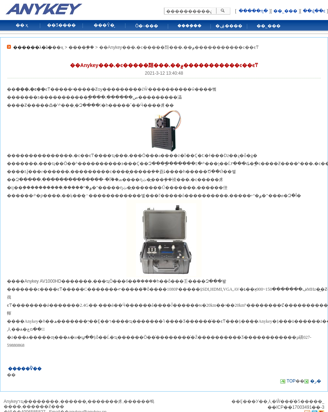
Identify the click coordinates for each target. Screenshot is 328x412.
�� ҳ (22, 25)
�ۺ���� (228, 25)
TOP (291, 381)
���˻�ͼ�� (74, 155)
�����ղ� (253, 10)
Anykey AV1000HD (42, 281)
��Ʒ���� (61, 25)
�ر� (315, 381)
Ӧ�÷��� (147, 25)
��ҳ (57, 47)
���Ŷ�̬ (104, 25)
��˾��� (285, 10)
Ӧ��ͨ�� (154, 337)
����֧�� (189, 25)
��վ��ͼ (314, 10)
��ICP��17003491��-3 (296, 407)
